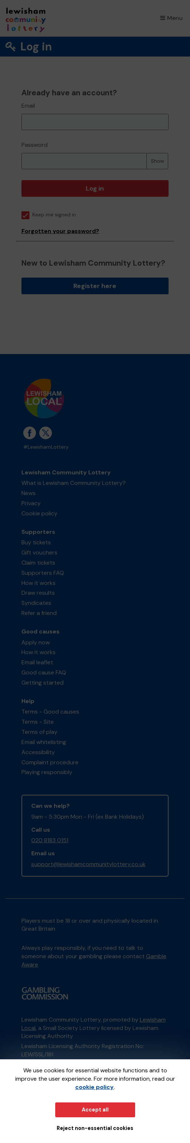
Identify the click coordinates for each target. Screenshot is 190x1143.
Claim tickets (38, 562)
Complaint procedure (49, 762)
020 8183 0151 (49, 840)
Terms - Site (37, 722)
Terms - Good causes (50, 711)
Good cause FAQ (43, 672)
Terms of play (39, 732)
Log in (95, 188)
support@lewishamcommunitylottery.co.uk (88, 864)
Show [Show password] (157, 161)
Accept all (95, 1109)
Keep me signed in (48, 214)
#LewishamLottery (46, 447)
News (28, 493)
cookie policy (94, 1087)
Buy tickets (36, 542)
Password (34, 145)
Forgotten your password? (60, 231)
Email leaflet (37, 662)
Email (28, 105)
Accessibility (38, 752)
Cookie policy (39, 513)
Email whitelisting (43, 742)
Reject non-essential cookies (95, 1128)
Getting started (42, 682)
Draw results (38, 593)
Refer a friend (39, 613)
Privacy (31, 503)
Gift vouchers (39, 552)
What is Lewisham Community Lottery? (73, 483)
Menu (171, 18)
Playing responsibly (46, 772)
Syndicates (36, 603)
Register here (94, 286)
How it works (38, 583)
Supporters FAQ (42, 573)
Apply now (35, 642)
